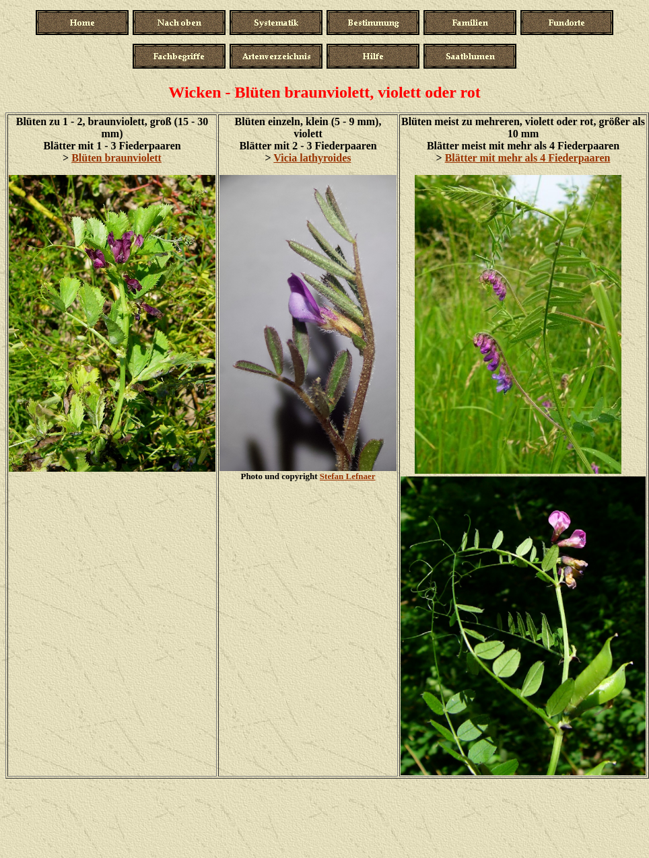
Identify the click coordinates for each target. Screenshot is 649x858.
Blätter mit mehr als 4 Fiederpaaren (528, 158)
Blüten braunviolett (116, 158)
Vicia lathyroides (312, 158)
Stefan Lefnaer (348, 476)
